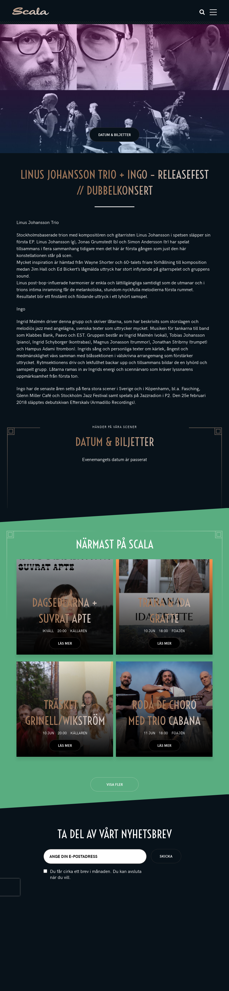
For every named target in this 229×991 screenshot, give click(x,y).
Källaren (78, 630)
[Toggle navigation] (213, 12)
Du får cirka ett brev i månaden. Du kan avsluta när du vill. (95, 878)
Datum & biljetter (114, 134)
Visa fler (115, 784)
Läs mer (65, 643)
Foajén (178, 630)
